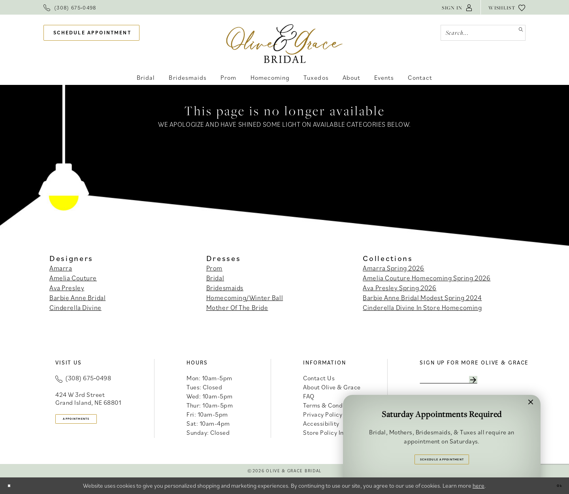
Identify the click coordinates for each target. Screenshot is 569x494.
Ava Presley (66, 288)
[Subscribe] (511, 382)
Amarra (60, 268)
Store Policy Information (337, 432)
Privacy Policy (322, 414)
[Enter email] (469, 382)
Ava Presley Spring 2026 (399, 288)
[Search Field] (483, 33)
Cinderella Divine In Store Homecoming (422, 307)
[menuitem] (70, 7)
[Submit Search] (517, 33)
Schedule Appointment (442, 456)
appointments (91, 422)
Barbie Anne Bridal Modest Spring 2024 (422, 297)
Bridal (215, 278)
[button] (457, 7)
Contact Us (319, 378)
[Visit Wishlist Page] (506, 7)
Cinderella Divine (75, 307)
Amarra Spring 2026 (393, 268)
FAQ (309, 396)
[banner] (284, 43)
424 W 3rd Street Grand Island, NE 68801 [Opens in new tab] (88, 398)
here (478, 485)
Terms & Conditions (330, 405)
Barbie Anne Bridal (77, 297)
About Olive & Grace (332, 387)
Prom (214, 268)
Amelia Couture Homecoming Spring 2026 (426, 278)
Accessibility (321, 423)
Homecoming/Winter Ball (244, 297)
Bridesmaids (224, 288)
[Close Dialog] (12, 486)
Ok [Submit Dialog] (555, 485)
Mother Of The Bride (237, 307)
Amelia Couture (73, 278)
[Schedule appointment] (91, 33)
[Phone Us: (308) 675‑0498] (70, 7)
